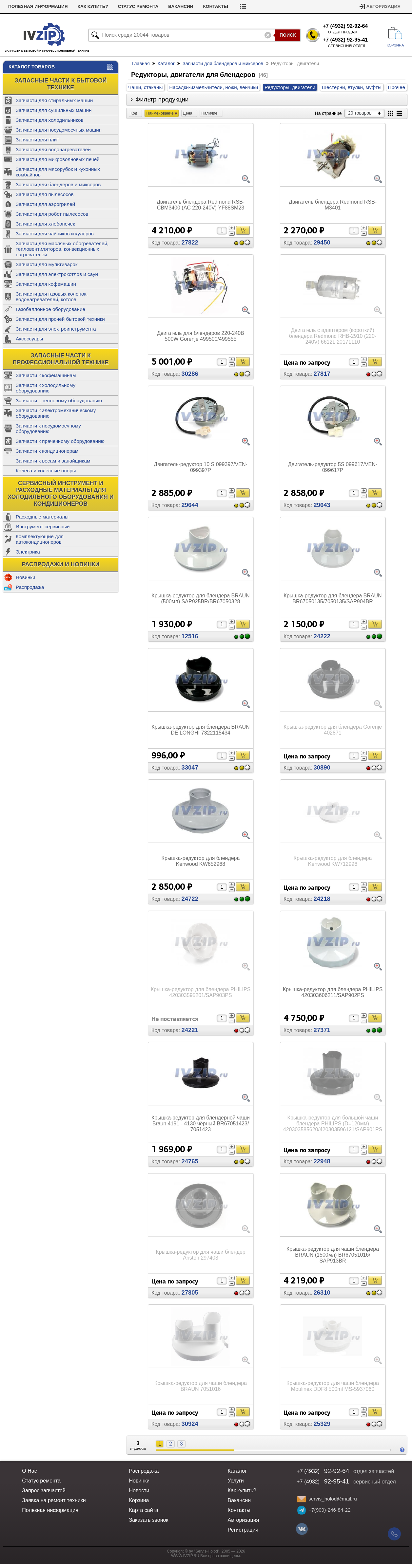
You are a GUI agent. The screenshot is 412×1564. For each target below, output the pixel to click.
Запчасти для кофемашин (46, 284)
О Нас (29, 1471)
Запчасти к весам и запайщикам (53, 461)
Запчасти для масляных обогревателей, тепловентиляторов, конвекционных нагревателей (62, 249)
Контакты (275, 6)
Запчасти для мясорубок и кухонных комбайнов (58, 171)
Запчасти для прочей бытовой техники (60, 319)
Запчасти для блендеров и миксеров (58, 184)
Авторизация (383, 6)
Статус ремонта (197, 6)
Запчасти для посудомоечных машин (59, 130)
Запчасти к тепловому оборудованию (59, 400)
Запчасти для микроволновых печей (58, 159)
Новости (46, 6)
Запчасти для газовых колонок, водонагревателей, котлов (52, 296)
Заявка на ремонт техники (54, 1500)
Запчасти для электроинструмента (56, 329)
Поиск (288, 35)
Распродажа (30, 587)
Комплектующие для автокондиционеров (40, 539)
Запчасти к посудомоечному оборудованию (48, 428)
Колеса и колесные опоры (46, 470)
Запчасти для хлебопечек (45, 224)
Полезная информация (97, 6)
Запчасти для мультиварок (46, 264)
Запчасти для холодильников (50, 120)
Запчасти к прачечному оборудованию (60, 441)
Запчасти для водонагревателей (53, 149)
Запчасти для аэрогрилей (45, 204)
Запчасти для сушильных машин (53, 110)
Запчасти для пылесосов (45, 194)
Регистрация (243, 1530)
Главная (141, 63)
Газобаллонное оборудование (50, 309)
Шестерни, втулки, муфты (352, 87)
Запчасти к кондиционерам (47, 451)
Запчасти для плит (37, 139)
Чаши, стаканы (145, 87)
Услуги (17, 6)
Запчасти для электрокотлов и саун (57, 274)
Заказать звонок (148, 1520)
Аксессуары (29, 338)
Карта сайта (143, 1510)
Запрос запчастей (44, 1490)
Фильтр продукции (162, 99)
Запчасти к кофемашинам (46, 375)
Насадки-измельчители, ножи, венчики (213, 87)
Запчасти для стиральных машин (54, 100)
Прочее (396, 87)
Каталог (166, 63)
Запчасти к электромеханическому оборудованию (56, 413)
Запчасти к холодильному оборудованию (45, 387)
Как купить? (152, 6)
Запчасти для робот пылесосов (52, 214)
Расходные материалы (42, 516)
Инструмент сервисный (42, 526)
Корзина (139, 1500)
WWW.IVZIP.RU (185, 1556)
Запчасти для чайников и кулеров (55, 233)
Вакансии (240, 6)
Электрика (28, 552)
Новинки (25, 577)
